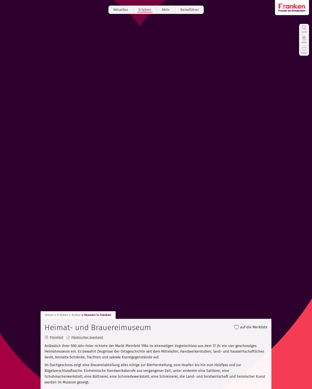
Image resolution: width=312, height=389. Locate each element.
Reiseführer (189, 10)
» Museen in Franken (96, 315)
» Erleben (61, 315)
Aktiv (166, 10)
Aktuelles (120, 10)
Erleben (144, 10)
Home (49, 315)
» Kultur (75, 315)
